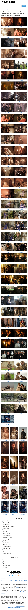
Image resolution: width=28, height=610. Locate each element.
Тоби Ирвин (6, 531)
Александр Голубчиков (6, 591)
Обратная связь (20, 606)
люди (2, 580)
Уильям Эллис (6, 530)
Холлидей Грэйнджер (8, 526)
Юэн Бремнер (6, 548)
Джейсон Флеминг (7, 537)
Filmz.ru (17, 587)
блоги (25, 578)
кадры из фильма (7, 560)
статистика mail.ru (6, 581)
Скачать (7, 26)
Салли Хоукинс (7, 553)
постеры (5, 563)
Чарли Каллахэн (7, 542)
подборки (9, 580)
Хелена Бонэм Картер (8, 520)
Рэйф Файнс (6, 524)
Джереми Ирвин (7, 522)
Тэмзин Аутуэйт (7, 546)
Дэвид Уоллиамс (7, 551)
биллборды (6, 561)
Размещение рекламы (14, 607)
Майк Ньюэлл (6, 528)
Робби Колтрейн (7, 540)
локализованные (7, 565)
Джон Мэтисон (6, 533)
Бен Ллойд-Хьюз (7, 544)
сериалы (20, 578)
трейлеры (3, 578)
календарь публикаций (21, 580)
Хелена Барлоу (7, 539)
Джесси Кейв (6, 550)
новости (9, 578)
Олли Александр (7, 535)
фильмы (15, 578)
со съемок (5, 567)
